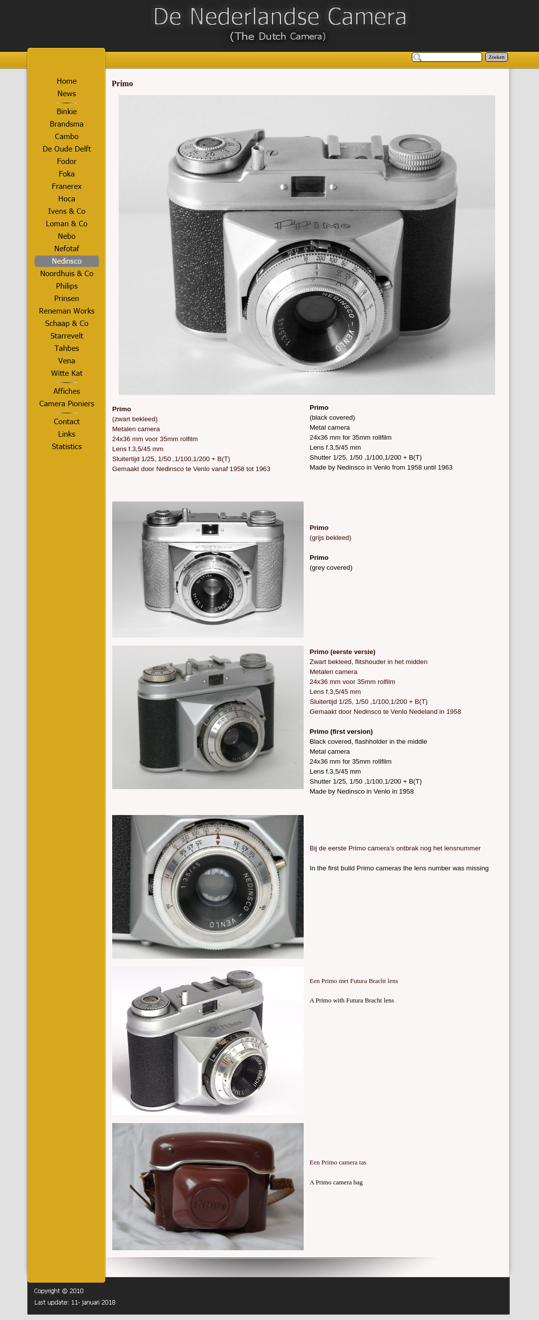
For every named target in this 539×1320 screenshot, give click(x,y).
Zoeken (497, 57)
